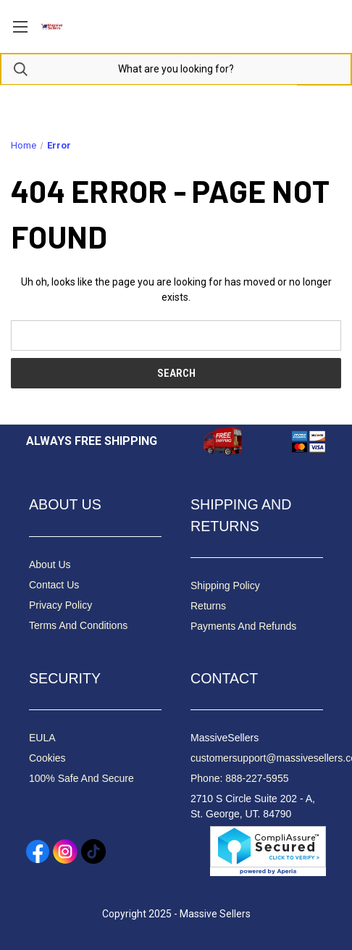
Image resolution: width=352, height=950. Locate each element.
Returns (208, 606)
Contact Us (54, 585)
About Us (50, 564)
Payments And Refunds (243, 626)
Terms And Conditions (78, 625)
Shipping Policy (225, 585)
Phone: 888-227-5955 (239, 778)
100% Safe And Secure (81, 778)
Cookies (47, 758)
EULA (42, 737)
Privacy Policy (60, 605)
